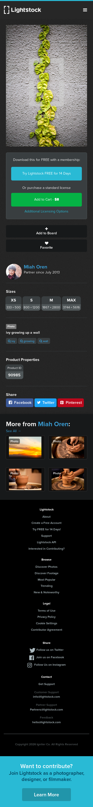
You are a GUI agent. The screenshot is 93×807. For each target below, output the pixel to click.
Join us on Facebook (50, 657)
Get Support (46, 684)
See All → (13, 431)
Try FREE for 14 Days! (46, 529)
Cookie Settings (46, 623)
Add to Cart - (46, 199)
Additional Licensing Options (46, 211)
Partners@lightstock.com (46, 709)
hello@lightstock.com (46, 722)
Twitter (45, 402)
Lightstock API (46, 542)
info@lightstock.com (46, 696)
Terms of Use (47, 610)
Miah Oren (35, 266)
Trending (47, 586)
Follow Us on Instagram (50, 664)
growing (27, 341)
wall (43, 341)
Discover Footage (47, 573)
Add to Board (46, 231)
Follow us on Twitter (49, 650)
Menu (85, 10)
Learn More (46, 794)
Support (46, 536)
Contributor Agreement (46, 630)
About (46, 516)
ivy (11, 341)
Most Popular (46, 579)
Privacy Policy (46, 617)
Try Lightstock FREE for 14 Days (46, 173)
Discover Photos (46, 567)
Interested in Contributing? (47, 548)
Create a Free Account (46, 523)
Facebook (19, 402)
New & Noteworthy (46, 592)
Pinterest (71, 402)
